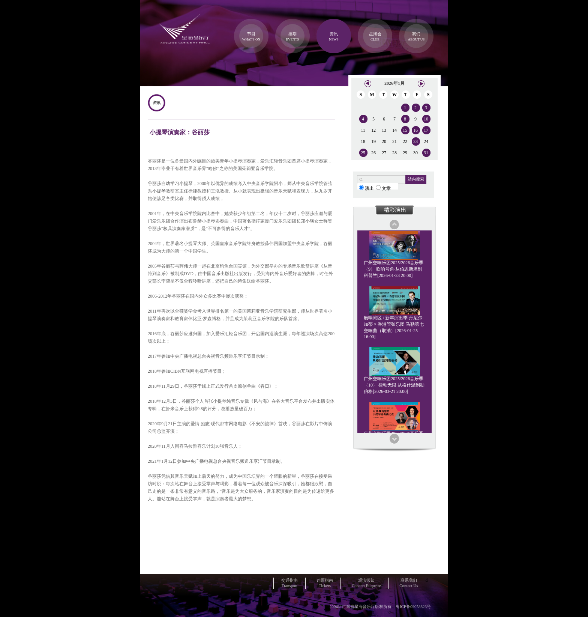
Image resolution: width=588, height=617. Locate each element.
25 (363, 152)
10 (426, 119)
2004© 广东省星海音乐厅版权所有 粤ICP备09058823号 (380, 606)
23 (415, 141)
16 (415, 130)
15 (405, 130)
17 (426, 130)
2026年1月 (394, 83)
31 (426, 152)
